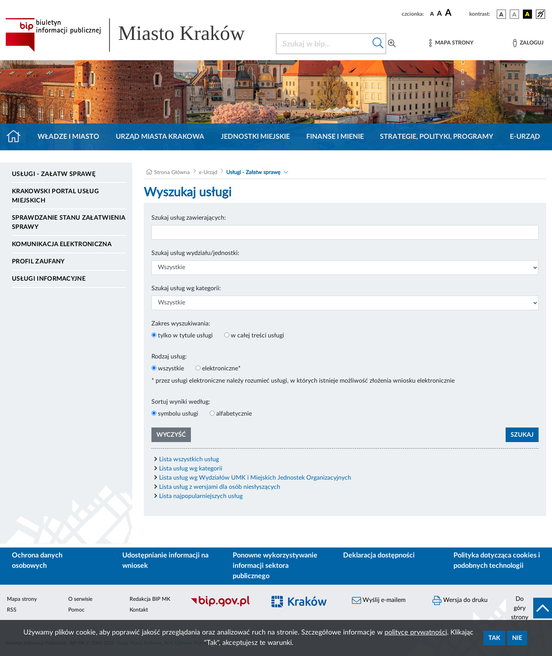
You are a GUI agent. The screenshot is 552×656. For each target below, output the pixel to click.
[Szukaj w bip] (378, 43)
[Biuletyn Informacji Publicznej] (224, 605)
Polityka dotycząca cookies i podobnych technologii (496, 560)
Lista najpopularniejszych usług (201, 496)
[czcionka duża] (456, 13)
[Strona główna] (17, 137)
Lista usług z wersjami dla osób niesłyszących (219, 487)
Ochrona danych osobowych (37, 560)
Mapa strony (22, 599)
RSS (11, 610)
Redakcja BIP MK (150, 599)
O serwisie (80, 599)
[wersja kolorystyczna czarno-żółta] (527, 14)
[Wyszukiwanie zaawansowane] (392, 44)
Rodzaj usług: (169, 356)
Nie (517, 638)
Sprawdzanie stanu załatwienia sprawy (68, 222)
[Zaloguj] (528, 43)
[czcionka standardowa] (432, 13)
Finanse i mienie (335, 136)
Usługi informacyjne (48, 279)
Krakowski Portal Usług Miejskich (55, 196)
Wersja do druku (460, 600)
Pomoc (76, 610)
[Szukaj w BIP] (323, 43)
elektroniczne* (221, 368)
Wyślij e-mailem (379, 600)
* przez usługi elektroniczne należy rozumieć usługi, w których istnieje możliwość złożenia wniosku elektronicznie (303, 381)
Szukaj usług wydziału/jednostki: (195, 253)
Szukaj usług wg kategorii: (186, 288)
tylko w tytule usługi (185, 335)
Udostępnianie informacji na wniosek (165, 560)
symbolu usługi (178, 414)
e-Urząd (525, 136)
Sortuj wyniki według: (180, 402)
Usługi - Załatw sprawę (53, 174)
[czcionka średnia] (439, 14)
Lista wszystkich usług (189, 459)
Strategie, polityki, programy (436, 136)
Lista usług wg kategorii (190, 468)
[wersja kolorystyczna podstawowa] (501, 14)
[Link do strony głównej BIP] (136, 35)
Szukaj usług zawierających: (188, 218)
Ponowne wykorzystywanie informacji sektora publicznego (275, 566)
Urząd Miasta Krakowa (160, 136)
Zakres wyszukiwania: (180, 324)
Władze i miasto (68, 136)
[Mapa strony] (451, 43)
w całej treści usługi (257, 335)
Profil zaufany (38, 261)
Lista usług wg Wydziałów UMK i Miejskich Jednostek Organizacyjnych (255, 478)
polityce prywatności (415, 632)
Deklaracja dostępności (379, 555)
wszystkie (171, 368)
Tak (494, 638)
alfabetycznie (234, 414)
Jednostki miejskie (255, 136)
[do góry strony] (529, 608)
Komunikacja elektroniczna (62, 244)
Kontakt (139, 610)
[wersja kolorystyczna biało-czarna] (514, 14)
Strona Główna (172, 172)
